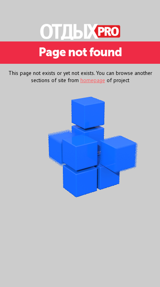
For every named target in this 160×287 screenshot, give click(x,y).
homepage (92, 80)
